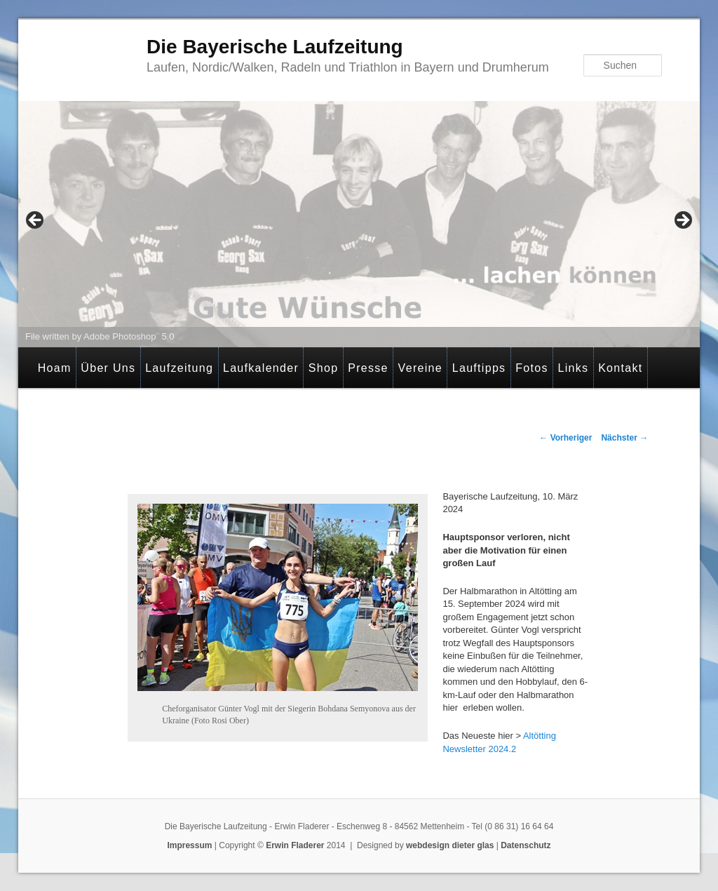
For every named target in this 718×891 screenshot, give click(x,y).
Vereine (420, 368)
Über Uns (108, 368)
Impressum (189, 845)
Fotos (531, 368)
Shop (324, 368)
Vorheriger (565, 438)
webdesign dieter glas (450, 845)
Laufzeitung (179, 368)
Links (572, 368)
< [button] (35, 221)
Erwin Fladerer (295, 845)
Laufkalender (261, 368)
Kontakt (620, 368)
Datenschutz (525, 845)
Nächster (624, 438)
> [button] (682, 221)
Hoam (55, 368)
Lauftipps (479, 368)
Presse (368, 368)
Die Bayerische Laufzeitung (275, 47)
